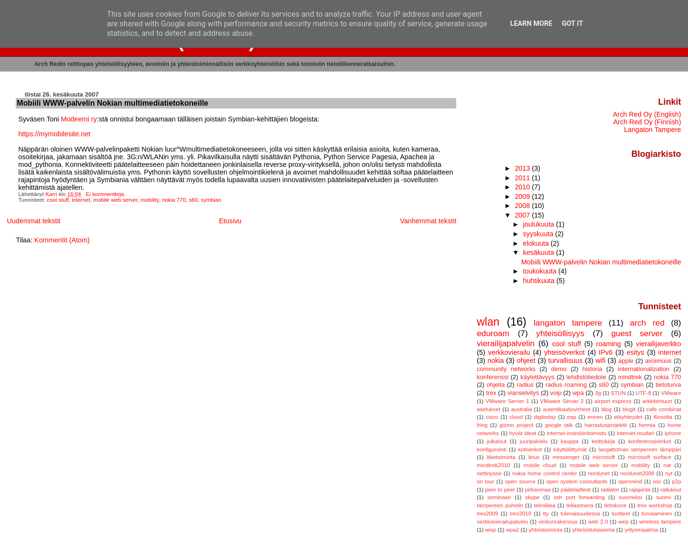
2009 (523, 196)
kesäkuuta (539, 252)
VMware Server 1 (507, 401)
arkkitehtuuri (657, 401)
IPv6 (606, 352)
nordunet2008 (637, 473)
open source (520, 481)
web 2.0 (598, 521)
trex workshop (654, 505)
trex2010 (520, 513)
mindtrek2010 (493, 465)
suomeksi (630, 497)
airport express (612, 401)
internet (81, 200)
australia (521, 409)
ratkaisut (670, 489)
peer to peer (500, 489)
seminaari (499, 497)
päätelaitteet (575, 489)
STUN (618, 393)
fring (482, 425)
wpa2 (512, 530)
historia (592, 368)
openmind (630, 481)
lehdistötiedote (586, 377)
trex (491, 392)
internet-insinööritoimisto (576, 433)
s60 (193, 200)
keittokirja (603, 441)
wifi (600, 360)
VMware (671, 393)
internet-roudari (635, 433)
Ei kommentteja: (106, 194)
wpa (578, 392)
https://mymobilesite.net (54, 134)
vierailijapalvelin (506, 343)
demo (559, 368)
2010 (523, 187)
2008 (523, 205)
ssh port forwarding (579, 497)
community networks (506, 368)
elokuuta (536, 243)
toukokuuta (540, 271)
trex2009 (487, 513)
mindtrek (630, 377)
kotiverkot (530, 449)
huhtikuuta (539, 280)
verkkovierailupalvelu (502, 521)
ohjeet (525, 360)
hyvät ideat (522, 433)
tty (546, 513)
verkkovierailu (509, 352)
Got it (572, 24)
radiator (610, 489)
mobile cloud (540, 465)
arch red (647, 323)
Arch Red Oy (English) (647, 114)
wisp (490, 530)
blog (606, 409)
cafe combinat (663, 409)
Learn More (531, 24)
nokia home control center (544, 473)
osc (657, 481)
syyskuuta (539, 234)
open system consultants (576, 481)
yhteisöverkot (564, 352)
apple (626, 360)
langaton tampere (568, 323)
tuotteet (621, 513)
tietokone (615, 505)
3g (598, 393)
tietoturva (668, 384)
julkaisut (497, 441)
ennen (594, 417)
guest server (637, 333)
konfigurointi (491, 449)
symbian (211, 200)
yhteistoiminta (545, 530)
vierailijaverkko (658, 344)
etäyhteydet (628, 417)
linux (534, 457)
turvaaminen (657, 513)
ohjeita (495, 384)
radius (524, 384)
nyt (668, 473)
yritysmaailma (641, 530)
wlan (488, 322)
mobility (149, 200)
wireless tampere (660, 521)
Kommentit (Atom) (62, 240)
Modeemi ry (79, 119)
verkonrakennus (558, 521)
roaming (608, 344)
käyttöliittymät (570, 449)
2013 (523, 168)
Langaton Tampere (652, 129)
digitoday (545, 417)
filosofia (663, 417)
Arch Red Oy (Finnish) (647, 122)
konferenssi (492, 377)
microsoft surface (649, 457)
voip (555, 392)
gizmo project (516, 425)
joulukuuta (539, 224)
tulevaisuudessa (580, 513)
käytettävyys (537, 377)
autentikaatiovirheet (567, 409)
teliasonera (579, 505)
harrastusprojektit (606, 425)
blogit (629, 409)
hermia (647, 425)
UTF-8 (643, 393)
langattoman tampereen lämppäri (640, 449)
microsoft (603, 457)
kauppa (569, 441)
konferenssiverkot (649, 441)
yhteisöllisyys (560, 333)
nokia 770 (174, 200)
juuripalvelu (534, 441)
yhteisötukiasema (593, 530)
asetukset (488, 409)
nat (667, 465)
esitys (635, 352)
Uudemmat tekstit (33, 221)
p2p (676, 481)
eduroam (493, 333)
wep (623, 521)
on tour (485, 481)
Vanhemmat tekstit (428, 221)
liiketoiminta (500, 457)
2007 (523, 215)
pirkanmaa (538, 489)
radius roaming (566, 384)
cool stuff (58, 200)
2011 (523, 178)
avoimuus (658, 360)
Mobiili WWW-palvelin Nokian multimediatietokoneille (112, 103)
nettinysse (489, 473)
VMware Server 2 (561, 401)
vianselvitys (523, 392)
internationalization (643, 368)
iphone (673, 433)
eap (571, 417)
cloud (516, 417)
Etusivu (230, 221)
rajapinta (639, 489)
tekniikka (545, 505)
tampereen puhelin (500, 505)
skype (532, 497)
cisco (492, 417)
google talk (559, 425)
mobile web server (115, 200)
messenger (566, 457)
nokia (495, 360)
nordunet (598, 473)
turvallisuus (565, 360)
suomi (663, 497)
